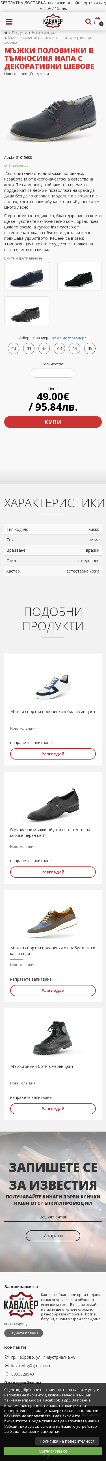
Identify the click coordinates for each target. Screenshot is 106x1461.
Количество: (53, 363)
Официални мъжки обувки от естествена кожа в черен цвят (50, 832)
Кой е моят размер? (69, 338)
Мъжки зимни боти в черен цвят (41, 1066)
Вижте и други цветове (23, 258)
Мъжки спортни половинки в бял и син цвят (53, 711)
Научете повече (24, 1332)
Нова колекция (44, 32)
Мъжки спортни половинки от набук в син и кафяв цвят (52, 950)
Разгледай (53, 753)
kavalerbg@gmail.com (31, 1365)
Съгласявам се (53, 1451)
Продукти (19, 32)
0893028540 (22, 1374)
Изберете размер (53, 338)
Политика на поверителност (67, 1441)
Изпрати (53, 1236)
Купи (53, 422)
